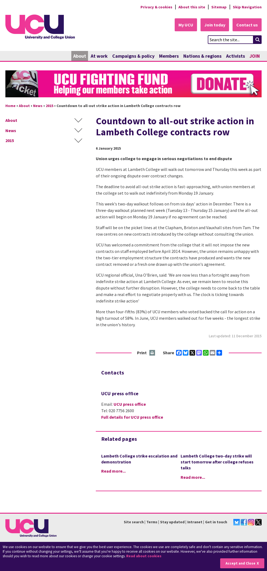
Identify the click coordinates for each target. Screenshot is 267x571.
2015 (49, 105)
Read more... (113, 471)
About (79, 56)
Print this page (152, 353)
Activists (235, 56)
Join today (214, 24)
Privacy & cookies (156, 7)
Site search (134, 522)
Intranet (194, 522)
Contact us (247, 24)
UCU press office (130, 404)
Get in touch (216, 522)
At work (99, 56)
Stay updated (172, 522)
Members (169, 56)
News (38, 105)
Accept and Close (240, 563)
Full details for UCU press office (132, 417)
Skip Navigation (247, 7)
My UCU (185, 24)
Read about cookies (143, 556)
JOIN (255, 56)
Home (10, 105)
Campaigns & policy (133, 56)
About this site (191, 7)
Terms (151, 522)
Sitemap (219, 7)
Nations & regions (202, 56)
